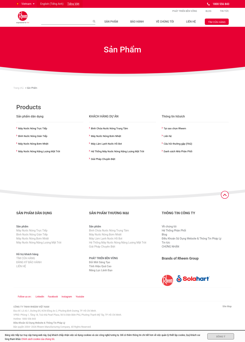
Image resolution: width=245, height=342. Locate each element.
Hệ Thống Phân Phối (174, 234)
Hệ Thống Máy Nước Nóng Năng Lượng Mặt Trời (117, 155)
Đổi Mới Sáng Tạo (99, 266)
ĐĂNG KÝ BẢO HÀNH (29, 266)
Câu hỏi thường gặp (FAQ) (178, 148)
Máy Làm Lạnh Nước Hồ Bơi (106, 148)
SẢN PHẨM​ (111, 23)
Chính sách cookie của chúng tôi (37, 339)
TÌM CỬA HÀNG (216, 24)
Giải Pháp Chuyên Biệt (103, 163)
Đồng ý (220, 336)
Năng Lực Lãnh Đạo (100, 274)
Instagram (67, 301)
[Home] (25, 19)
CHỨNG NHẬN (170, 250)
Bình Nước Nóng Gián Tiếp (32, 140)
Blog (208, 13)
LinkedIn (40, 301)
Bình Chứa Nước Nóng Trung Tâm (109, 132)
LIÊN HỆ (191, 23)
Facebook (53, 301)
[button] (25, 3)
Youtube (80, 301)
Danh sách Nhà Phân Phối (178, 155)
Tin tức (224, 13)
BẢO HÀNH (137, 23)
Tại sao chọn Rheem (175, 132)
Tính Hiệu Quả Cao (100, 270)
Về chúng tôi (169, 230)
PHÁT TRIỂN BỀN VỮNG (184, 13)
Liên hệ (168, 140)
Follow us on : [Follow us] (25, 301)
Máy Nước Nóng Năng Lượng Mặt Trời (39, 155)
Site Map (227, 310)
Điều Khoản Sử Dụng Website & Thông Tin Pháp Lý (191, 242)
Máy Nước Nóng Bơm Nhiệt (33, 148)
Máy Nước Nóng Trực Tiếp (32, 132)
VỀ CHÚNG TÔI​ (165, 23)
